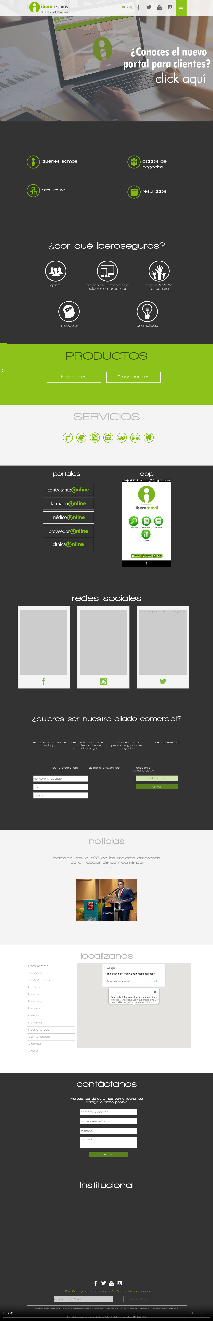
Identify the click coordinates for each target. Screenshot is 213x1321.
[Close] (155, 992)
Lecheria (34, 987)
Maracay (35, 1001)
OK (155, 981)
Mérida (33, 1015)
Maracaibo (36, 994)
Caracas (35, 973)
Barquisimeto (38, 965)
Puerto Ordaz (38, 1029)
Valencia (34, 1043)
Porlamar (35, 1022)
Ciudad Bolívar (39, 980)
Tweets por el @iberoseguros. (163, 611)
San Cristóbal (39, 1036)
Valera (33, 1050)
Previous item (51, 896)
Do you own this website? (118, 981)
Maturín (34, 1008)
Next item (162, 896)
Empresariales (133, 377)
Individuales (74, 377)
